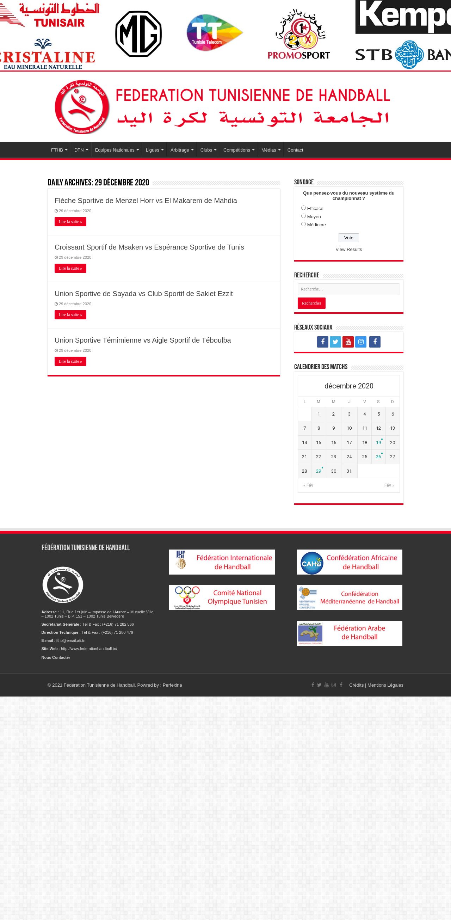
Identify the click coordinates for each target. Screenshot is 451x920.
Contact (295, 150)
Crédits (357, 685)
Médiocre (316, 224)
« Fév (308, 485)
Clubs (206, 150)
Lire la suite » (70, 221)
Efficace (315, 208)
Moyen (314, 216)
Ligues (152, 150)
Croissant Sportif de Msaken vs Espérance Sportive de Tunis (149, 247)
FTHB (57, 150)
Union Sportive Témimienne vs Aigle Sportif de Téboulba (143, 340)
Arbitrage (180, 150)
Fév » (389, 485)
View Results (349, 249)
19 (378, 442)
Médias (268, 150)
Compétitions (236, 150)
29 (318, 471)
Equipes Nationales (115, 150)
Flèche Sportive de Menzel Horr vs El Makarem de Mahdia (146, 200)
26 (378, 456)
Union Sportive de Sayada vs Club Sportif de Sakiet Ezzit (144, 294)
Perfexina (172, 685)
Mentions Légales (385, 685)
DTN (79, 150)
